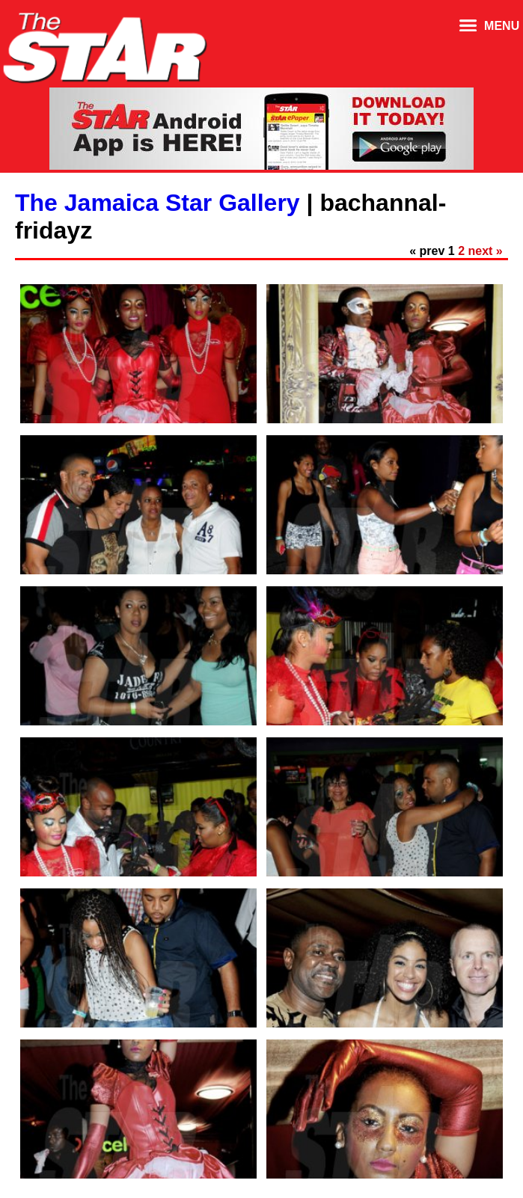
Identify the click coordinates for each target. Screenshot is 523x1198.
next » (485, 251)
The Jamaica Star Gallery (157, 202)
